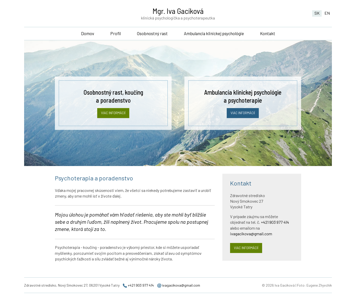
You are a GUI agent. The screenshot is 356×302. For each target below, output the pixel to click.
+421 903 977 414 (275, 225)
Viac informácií (113, 117)
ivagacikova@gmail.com (251, 237)
